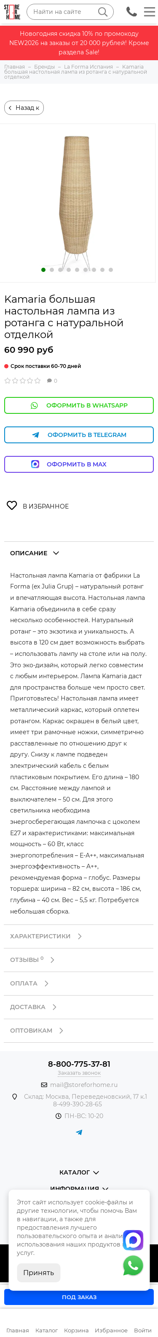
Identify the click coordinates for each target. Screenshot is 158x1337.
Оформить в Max (79, 464)
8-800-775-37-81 (79, 1064)
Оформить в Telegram (79, 435)
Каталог (46, 1330)
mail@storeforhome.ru (84, 1085)
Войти (143, 1330)
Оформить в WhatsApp (79, 406)
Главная (17, 1330)
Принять (38, 1273)
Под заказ (79, 1297)
